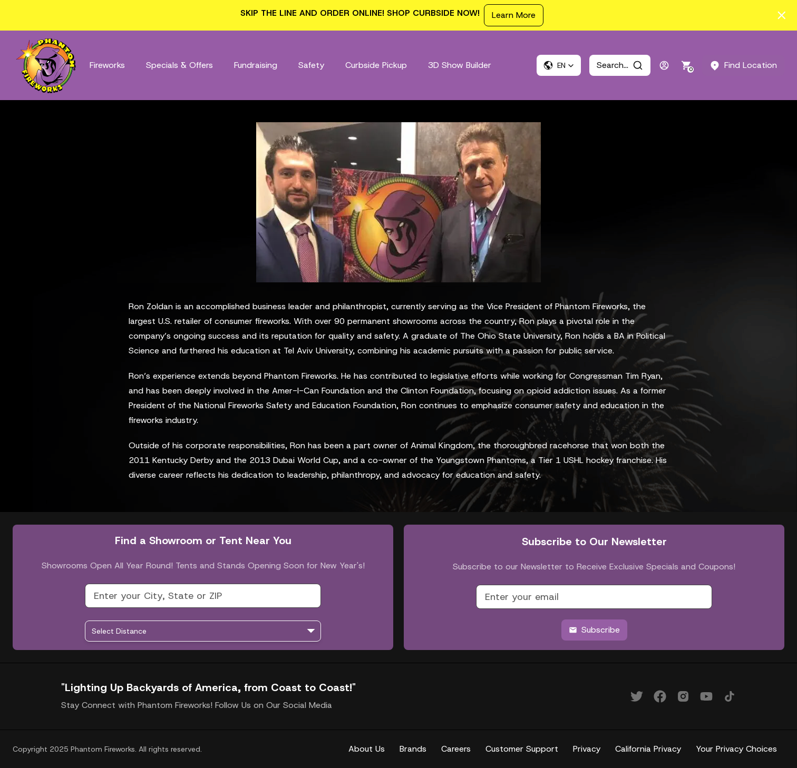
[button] (558, 65)
